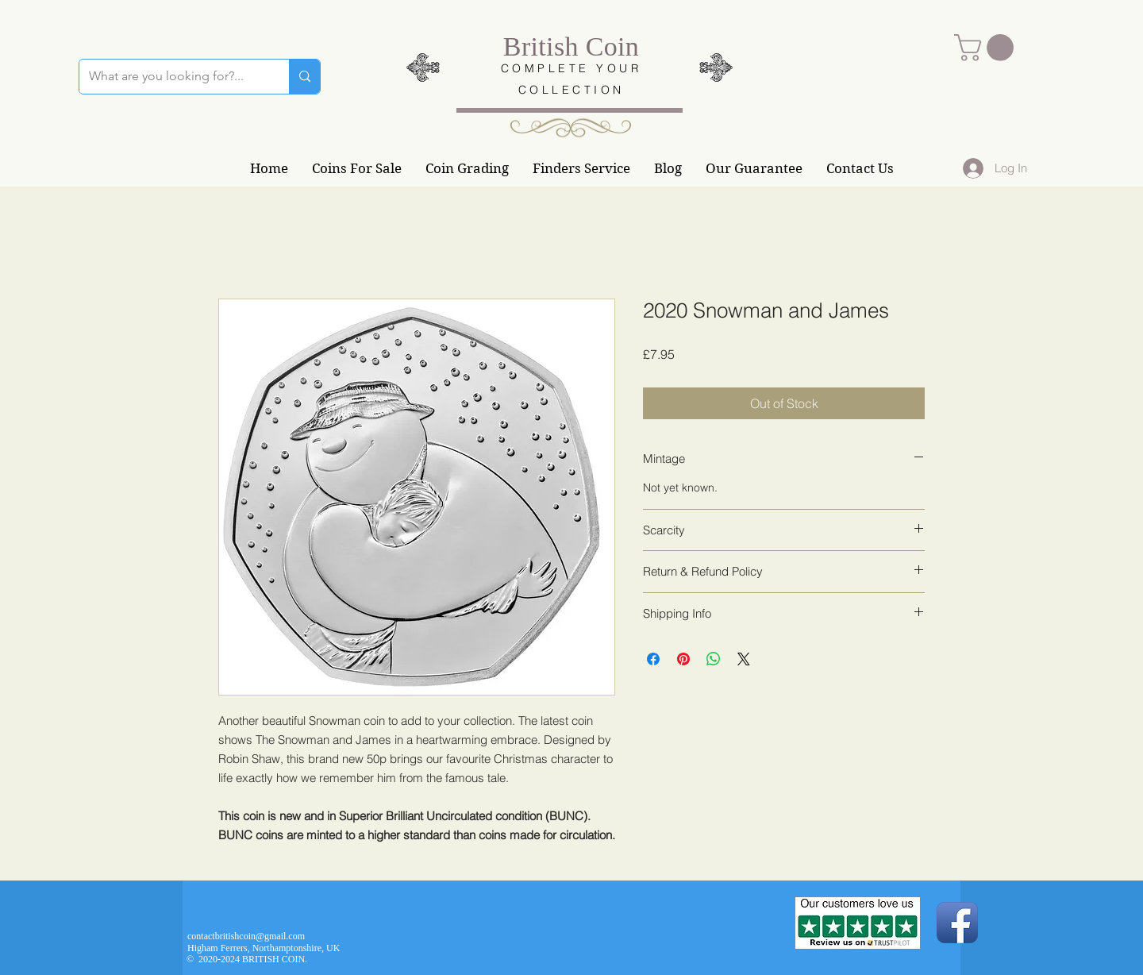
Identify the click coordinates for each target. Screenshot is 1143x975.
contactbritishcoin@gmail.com (246, 936)
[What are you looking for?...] (172, 77)
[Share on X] (743, 659)
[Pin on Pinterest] (683, 659)
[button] (987, 47)
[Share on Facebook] (653, 659)
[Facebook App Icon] (957, 922)
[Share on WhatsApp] (713, 659)
